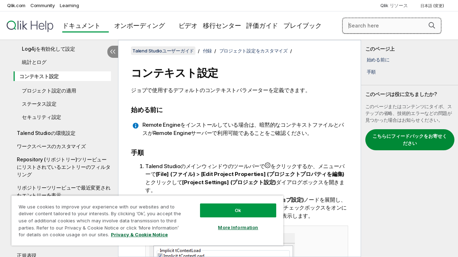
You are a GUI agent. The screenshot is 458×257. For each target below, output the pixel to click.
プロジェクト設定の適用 (49, 90)
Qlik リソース (394, 5)
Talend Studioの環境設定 (46, 133)
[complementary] (409, 148)
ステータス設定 (39, 104)
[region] (144, 218)
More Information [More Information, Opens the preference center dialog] (233, 222)
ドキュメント (81, 25)
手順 (371, 72)
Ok (232, 205)
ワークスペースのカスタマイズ (51, 146)
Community (42, 5)
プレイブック (302, 25)
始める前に (378, 59)
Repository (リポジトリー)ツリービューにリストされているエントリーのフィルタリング (63, 166)
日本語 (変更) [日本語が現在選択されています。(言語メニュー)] (432, 5)
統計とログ (34, 62)
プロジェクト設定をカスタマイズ (253, 51)
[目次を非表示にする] (112, 52)
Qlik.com (16, 5)
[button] (432, 25)
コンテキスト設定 (39, 76)
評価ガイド (262, 25)
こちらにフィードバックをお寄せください (409, 139)
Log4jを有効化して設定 (48, 49)
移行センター (222, 25)
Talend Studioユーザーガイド (163, 51)
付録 (207, 51)
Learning (69, 5)
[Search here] (392, 25)
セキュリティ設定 (41, 117)
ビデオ (188, 25)
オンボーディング (139, 25)
